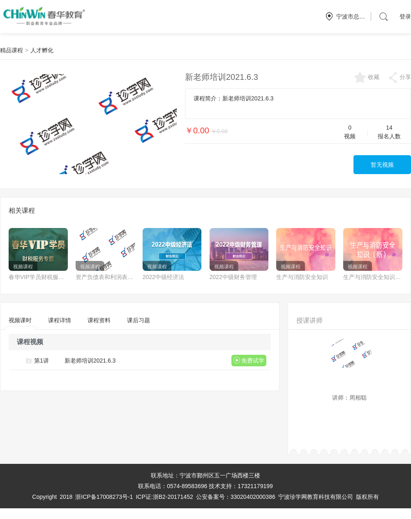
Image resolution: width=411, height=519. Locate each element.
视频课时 (20, 323)
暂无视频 (382, 164)
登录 (405, 16)
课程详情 (59, 320)
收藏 (366, 77)
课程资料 (99, 320)
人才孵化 (41, 50)
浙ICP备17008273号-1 (104, 496)
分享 (399, 77)
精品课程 (11, 50)
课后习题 (138, 320)
